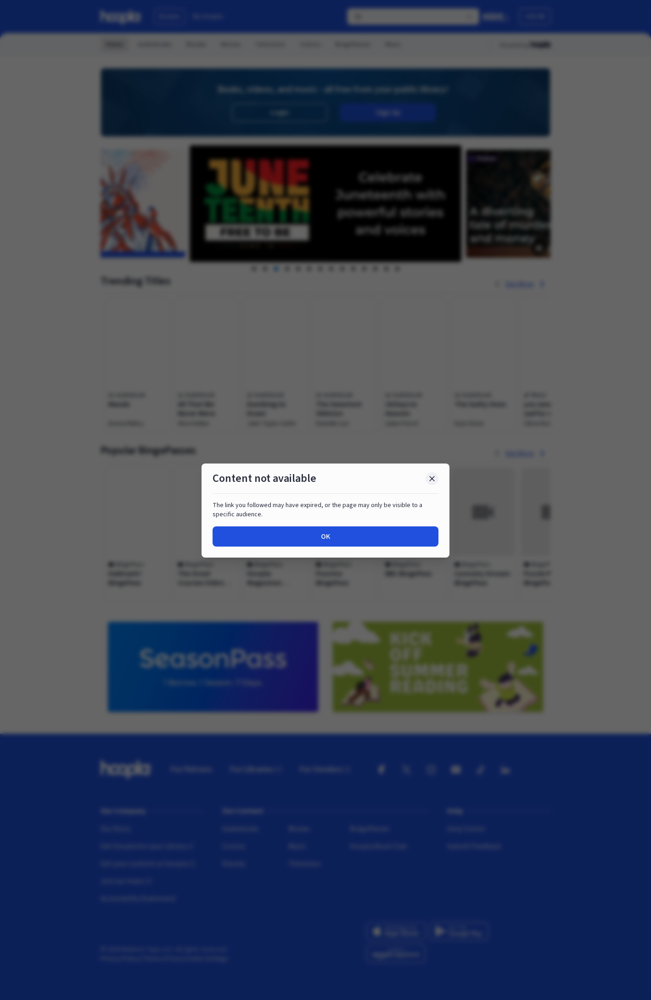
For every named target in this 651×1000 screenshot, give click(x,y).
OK (325, 536)
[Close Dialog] (432, 478)
